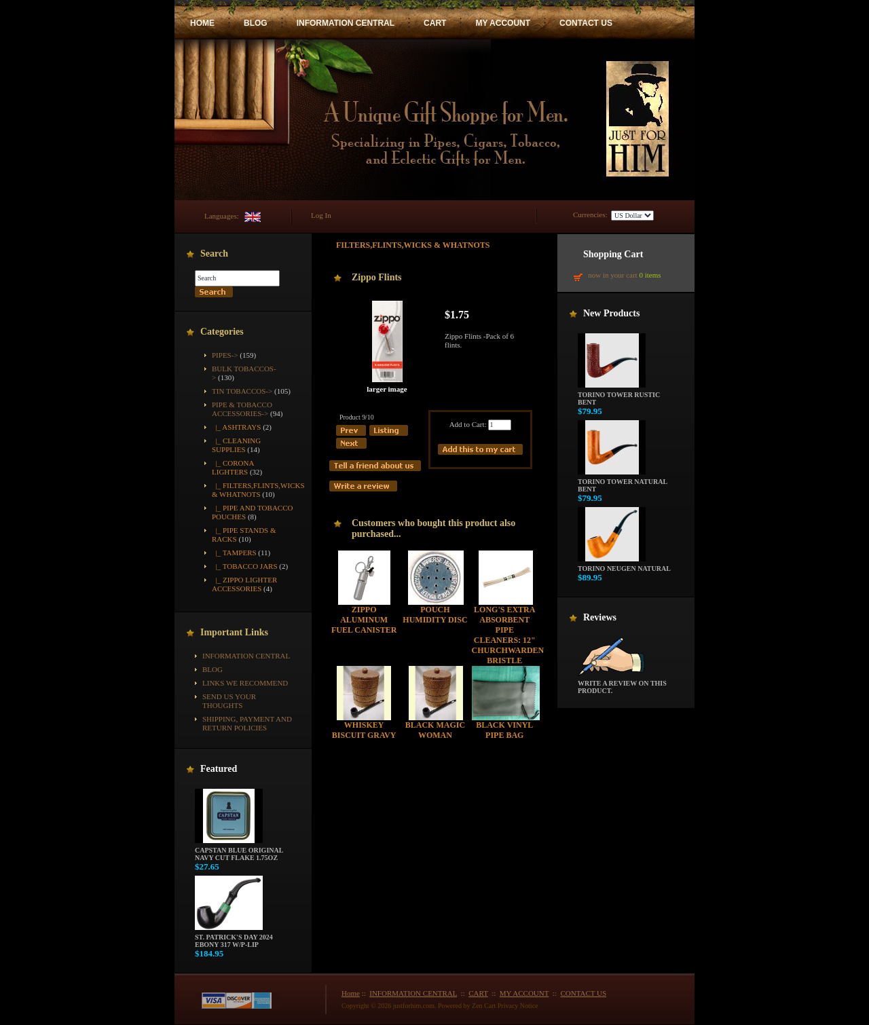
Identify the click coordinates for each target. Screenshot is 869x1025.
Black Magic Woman (435, 730)
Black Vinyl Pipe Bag (504, 730)
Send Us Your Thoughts (229, 700)
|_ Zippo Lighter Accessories (244, 584)
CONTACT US (585, 23)
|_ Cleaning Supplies (236, 444)
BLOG (255, 23)
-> (242, 408)
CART (435, 23)
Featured (218, 769)
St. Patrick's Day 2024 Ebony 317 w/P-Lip (234, 937)
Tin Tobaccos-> (242, 391)
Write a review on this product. (622, 683)
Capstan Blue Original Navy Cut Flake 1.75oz (239, 850)
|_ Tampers (234, 552)
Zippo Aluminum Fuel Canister (363, 620)
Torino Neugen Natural (624, 565)
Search (214, 253)
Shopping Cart (613, 254)
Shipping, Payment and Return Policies (247, 723)
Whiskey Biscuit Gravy (364, 730)
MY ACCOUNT (502, 23)
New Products (611, 313)
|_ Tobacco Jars (245, 566)
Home (350, 993)
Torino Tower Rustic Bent (619, 395)
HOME (202, 23)
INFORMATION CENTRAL (345, 23)
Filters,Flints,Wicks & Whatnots (413, 245)
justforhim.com (413, 1005)
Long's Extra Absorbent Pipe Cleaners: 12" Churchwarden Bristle (508, 635)
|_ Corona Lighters (233, 467)
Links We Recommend (245, 683)
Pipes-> (225, 355)
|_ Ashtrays (236, 427)
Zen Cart (484, 1005)
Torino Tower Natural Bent (622, 482)
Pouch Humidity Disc (435, 615)
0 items (650, 275)
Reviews (599, 617)
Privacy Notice (518, 1005)
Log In (321, 215)
